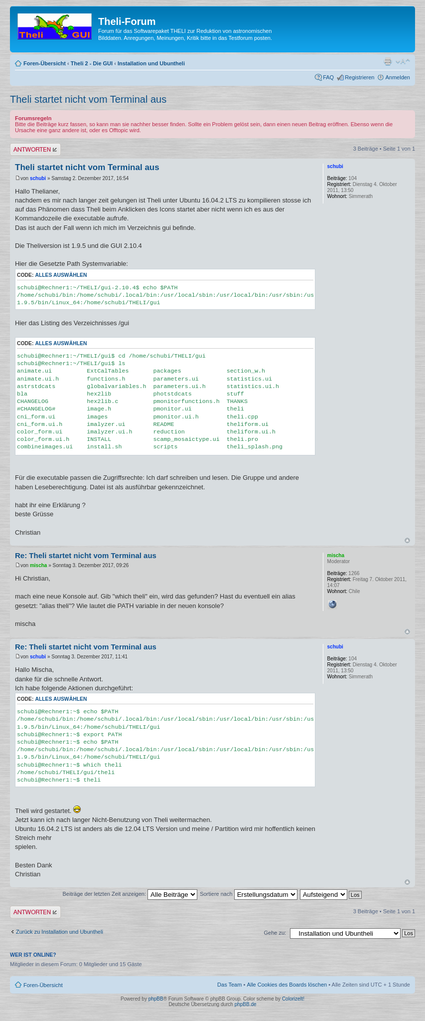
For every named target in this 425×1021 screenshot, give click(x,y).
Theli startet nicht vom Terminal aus (88, 99)
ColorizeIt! (293, 999)
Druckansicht (387, 61)
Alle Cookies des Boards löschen (287, 985)
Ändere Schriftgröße (403, 61)
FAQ (328, 77)
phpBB (155, 999)
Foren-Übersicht (44, 63)
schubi (38, 178)
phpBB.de (246, 1004)
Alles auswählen (61, 275)
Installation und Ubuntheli (151, 63)
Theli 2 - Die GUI (92, 63)
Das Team (229, 985)
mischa (38, 565)
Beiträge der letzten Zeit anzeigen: (129, 894)
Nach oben (407, 540)
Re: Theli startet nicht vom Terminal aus (85, 555)
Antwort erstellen (35, 149)
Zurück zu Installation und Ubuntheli (59, 932)
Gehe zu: (275, 933)
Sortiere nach (248, 894)
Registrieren (359, 77)
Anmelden (397, 77)
